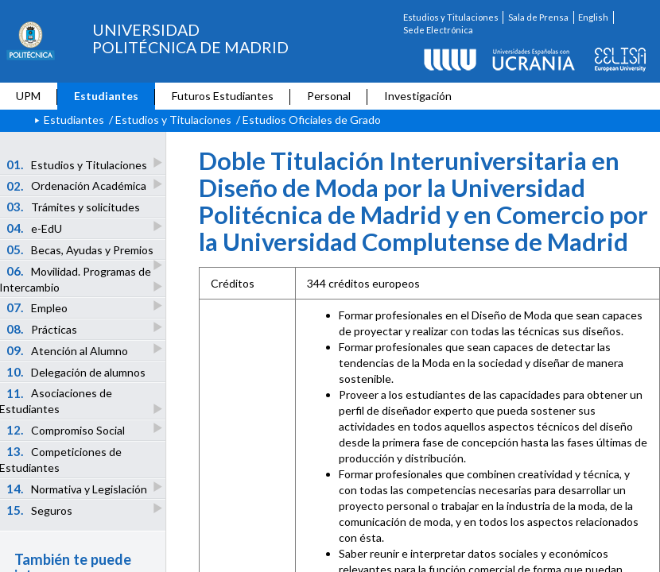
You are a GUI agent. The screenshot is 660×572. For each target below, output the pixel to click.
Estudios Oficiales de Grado (312, 119)
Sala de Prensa (538, 17)
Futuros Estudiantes (223, 95)
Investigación (418, 95)
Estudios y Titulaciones (451, 17)
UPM (28, 95)
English (593, 17)
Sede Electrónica (438, 30)
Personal (329, 95)
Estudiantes (106, 95)
